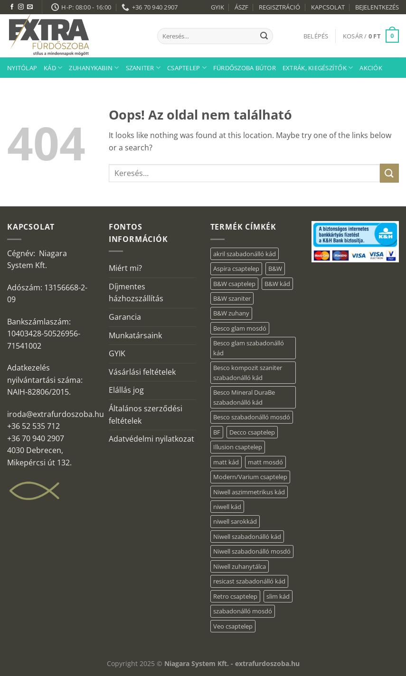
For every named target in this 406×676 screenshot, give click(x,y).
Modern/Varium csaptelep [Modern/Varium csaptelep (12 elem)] (250, 476)
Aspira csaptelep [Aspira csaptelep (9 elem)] (236, 268)
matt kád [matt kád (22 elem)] (226, 462)
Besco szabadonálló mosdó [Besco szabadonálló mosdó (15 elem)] (251, 417)
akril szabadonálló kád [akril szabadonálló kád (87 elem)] (244, 254)
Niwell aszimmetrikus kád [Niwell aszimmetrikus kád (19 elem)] (249, 492)
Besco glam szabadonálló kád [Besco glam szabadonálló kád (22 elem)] (248, 348)
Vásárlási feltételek (142, 372)
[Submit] (264, 36)
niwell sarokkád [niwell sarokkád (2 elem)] (235, 521)
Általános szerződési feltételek (145, 414)
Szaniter (143, 67)
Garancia (125, 317)
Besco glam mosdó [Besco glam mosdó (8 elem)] (239, 328)
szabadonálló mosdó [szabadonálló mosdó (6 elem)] (242, 611)
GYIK (217, 7)
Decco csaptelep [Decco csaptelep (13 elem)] (252, 432)
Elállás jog (126, 390)
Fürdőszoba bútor (244, 68)
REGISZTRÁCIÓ (279, 7)
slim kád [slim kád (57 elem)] (278, 596)
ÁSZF (241, 7)
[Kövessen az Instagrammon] (21, 7)
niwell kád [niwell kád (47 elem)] (227, 506)
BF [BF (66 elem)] (216, 432)
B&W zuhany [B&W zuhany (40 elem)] (231, 313)
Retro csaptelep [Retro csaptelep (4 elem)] (235, 596)
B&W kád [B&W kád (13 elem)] (277, 283)
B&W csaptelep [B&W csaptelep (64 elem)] (234, 283)
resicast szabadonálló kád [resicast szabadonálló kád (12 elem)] (249, 581)
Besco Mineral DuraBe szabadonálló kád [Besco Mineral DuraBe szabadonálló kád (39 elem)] (244, 397)
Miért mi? (125, 268)
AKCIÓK (370, 68)
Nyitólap (22, 68)
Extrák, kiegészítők (318, 67)
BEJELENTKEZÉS (377, 7)
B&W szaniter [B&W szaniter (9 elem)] (232, 298)
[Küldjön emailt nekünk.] (30, 7)
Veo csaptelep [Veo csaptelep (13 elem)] (233, 626)
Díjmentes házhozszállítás (136, 292)
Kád (53, 67)
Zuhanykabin (94, 67)
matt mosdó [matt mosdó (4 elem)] (265, 462)
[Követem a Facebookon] (12, 7)
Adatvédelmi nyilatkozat (151, 439)
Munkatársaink (135, 335)
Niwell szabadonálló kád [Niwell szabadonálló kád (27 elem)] (247, 536)
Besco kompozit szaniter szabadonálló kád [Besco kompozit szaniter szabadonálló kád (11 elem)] (247, 372)
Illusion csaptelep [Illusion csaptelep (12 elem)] (237, 447)
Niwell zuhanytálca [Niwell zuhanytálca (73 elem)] (239, 566)
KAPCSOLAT (328, 7)
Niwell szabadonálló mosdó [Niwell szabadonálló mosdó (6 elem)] (252, 551)
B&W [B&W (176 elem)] (275, 268)
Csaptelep (187, 67)
